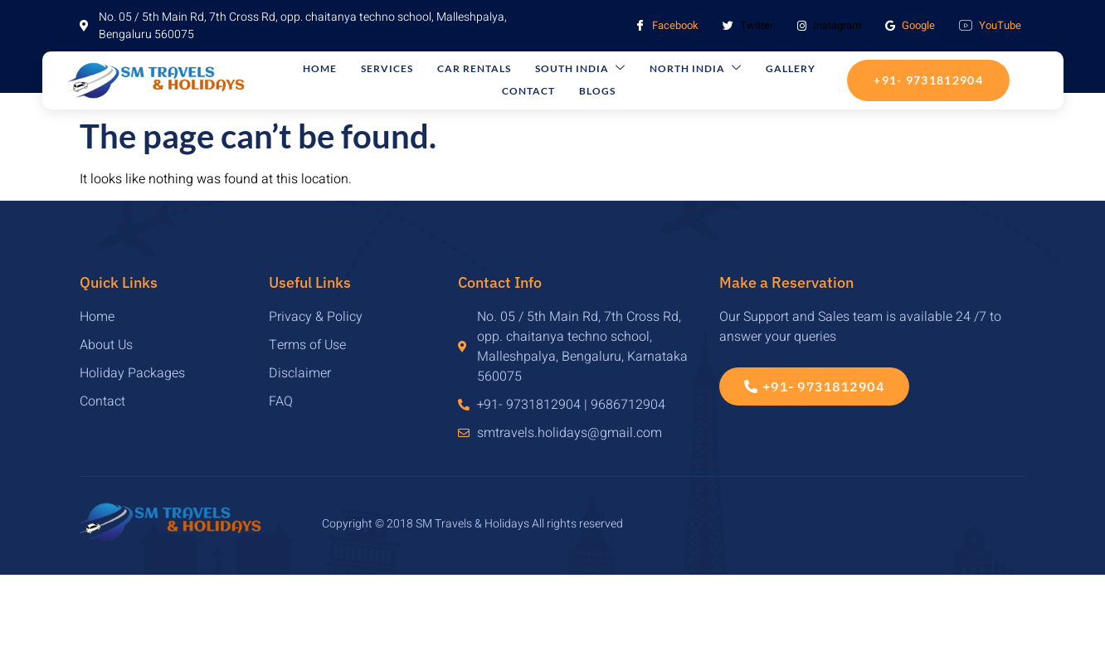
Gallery (723, 69)
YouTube (990, 25)
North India (643, 69)
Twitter (748, 25)
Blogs (561, 91)
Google (910, 25)
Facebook (667, 25)
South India (543, 69)
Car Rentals (452, 69)
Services (379, 69)
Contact (783, 69)
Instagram (829, 25)
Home (327, 69)
